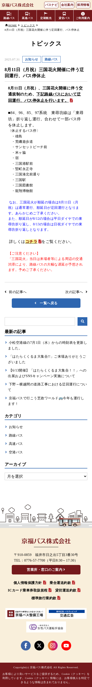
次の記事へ (74, 292)
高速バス (16, 444)
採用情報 (83, 5)
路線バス (16, 435)
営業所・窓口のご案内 (44, 570)
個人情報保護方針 (27, 583)
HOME (12, 25)
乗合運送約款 (60, 583)
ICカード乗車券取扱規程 (28, 590)
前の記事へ (18, 292)
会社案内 (67, 5)
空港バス (16, 452)
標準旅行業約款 (43, 598)
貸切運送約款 (66, 590)
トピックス (28, 25)
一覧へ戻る (49, 303)
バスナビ (51, 5)
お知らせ (16, 427)
